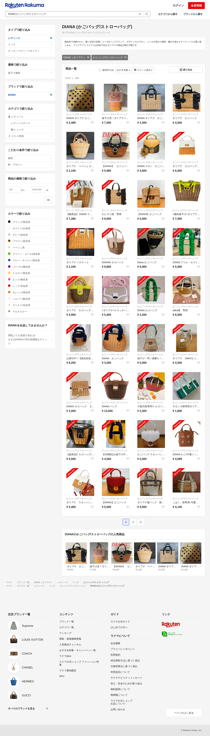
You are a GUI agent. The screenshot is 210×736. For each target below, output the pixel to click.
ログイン (178, 5)
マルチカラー (30, 311)
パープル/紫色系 (30, 266)
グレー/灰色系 (30, 234)
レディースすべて (31, 123)
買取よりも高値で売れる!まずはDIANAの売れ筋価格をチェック (30, 339)
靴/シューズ (31, 129)
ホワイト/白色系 (30, 228)
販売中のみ (106, 70)
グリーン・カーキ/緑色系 (30, 253)
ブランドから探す (193, 14)
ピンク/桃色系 (30, 279)
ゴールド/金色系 (30, 305)
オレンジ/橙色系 (30, 292)
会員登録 (196, 5)
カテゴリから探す (167, 14)
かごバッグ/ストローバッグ (110, 57)
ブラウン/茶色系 (30, 241)
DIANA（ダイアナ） (76, 57)
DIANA (30, 94)
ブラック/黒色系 (30, 221)
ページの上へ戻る (184, 712)
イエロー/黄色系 (30, 273)
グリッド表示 (143, 70)
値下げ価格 (30, 72)
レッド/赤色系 (30, 285)
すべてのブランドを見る (21, 708)
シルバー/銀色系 (30, 298)
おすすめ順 (123, 70)
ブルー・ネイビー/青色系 (30, 260)
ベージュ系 (30, 247)
